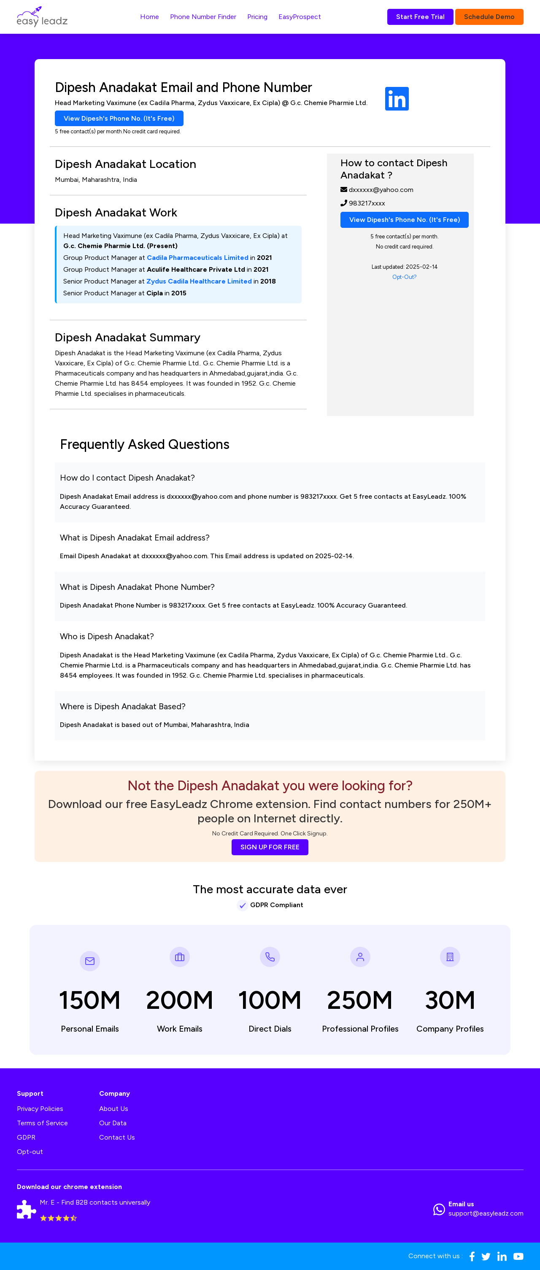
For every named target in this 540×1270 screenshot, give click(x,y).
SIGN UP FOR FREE (270, 847)
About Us (113, 1109)
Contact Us (117, 1138)
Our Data (113, 1123)
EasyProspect (299, 17)
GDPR (26, 1138)
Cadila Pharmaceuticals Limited (197, 258)
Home (149, 17)
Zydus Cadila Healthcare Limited (199, 282)
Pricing (257, 17)
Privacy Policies (40, 1109)
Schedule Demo (489, 17)
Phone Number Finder (203, 17)
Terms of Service (42, 1123)
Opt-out (30, 1152)
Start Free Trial (420, 17)
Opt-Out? (404, 277)
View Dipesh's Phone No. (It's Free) (120, 118)
